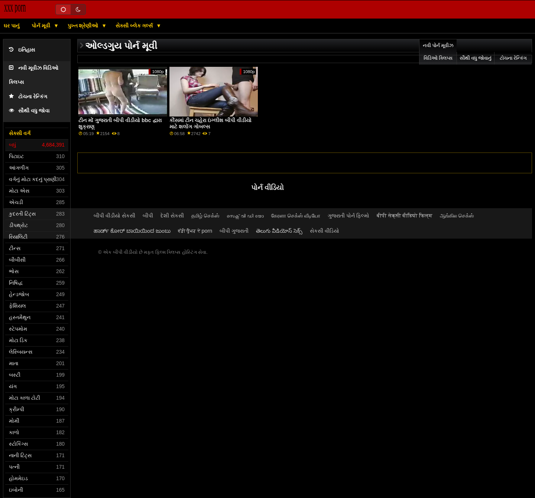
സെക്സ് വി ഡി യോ (245, 216)
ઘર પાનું (11, 26)
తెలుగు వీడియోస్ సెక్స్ (279, 231)
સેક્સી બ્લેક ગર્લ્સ (135, 26)
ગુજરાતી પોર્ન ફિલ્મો (348, 216)
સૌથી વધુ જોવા (29, 111)
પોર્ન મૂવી (42, 26)
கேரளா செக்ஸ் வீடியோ (295, 216)
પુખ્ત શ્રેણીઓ (84, 26)
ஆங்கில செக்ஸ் (457, 216)
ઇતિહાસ (22, 50)
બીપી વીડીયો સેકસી (114, 216)
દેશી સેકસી (172, 216)
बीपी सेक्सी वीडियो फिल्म (405, 216)
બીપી (148, 216)
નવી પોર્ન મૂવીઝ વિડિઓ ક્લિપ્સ (438, 52)
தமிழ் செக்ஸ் (205, 216)
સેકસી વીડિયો (324, 231)
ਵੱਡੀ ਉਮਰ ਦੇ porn (195, 231)
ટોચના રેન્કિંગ (28, 96)
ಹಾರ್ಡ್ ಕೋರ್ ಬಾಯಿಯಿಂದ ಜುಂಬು (132, 231)
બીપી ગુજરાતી (234, 231)
